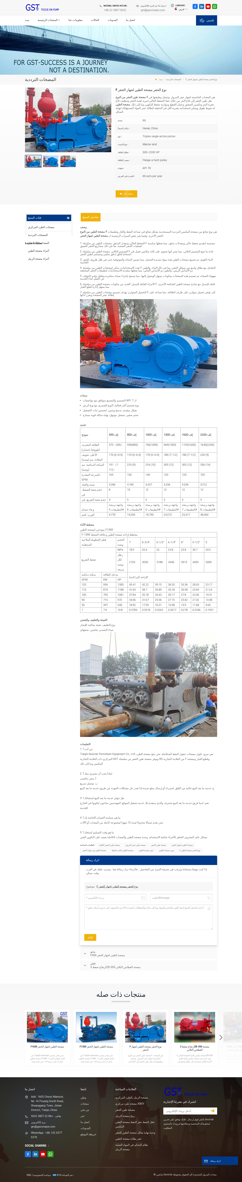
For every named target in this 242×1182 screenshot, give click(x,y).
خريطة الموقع (88, 1134)
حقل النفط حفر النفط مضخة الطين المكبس (135, 1124)
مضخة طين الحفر (158, 845)
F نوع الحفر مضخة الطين (189, 850)
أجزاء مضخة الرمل (38, 258)
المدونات (113, 20)
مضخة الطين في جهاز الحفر (94, 850)
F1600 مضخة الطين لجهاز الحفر (47, 1046)
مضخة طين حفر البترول (135, 845)
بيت (27, 20)
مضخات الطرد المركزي (41, 227)
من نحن (85, 1109)
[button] (221, 1038)
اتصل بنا (130, 20)
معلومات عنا (75, 20)
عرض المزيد (51, 289)
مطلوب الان (126, 194)
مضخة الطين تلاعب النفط (122, 850)
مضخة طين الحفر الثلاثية (109, 845)
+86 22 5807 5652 (115, 10)
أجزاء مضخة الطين (38, 250)
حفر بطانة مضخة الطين (128, 1138)
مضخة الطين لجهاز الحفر (182, 845)
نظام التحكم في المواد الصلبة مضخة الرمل (131, 1147)
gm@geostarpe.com (153, 10)
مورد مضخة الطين (166, 850)
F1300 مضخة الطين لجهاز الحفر (96, 1046)
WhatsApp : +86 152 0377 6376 (46, 1135)
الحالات (95, 20)
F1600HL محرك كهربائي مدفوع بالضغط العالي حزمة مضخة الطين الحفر (55, 282)
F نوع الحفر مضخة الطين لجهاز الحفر (117, 886)
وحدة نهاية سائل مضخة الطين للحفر (135, 1132)
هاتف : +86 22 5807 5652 (46, 1116)
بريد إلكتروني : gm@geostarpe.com (43, 1124)
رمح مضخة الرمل (125, 1116)
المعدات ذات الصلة (38, 243)
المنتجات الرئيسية (48, 20)
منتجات (85, 1103)
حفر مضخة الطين (146, 850)
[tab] (91, 217)
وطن (83, 1097)
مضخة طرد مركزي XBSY (129, 1103)
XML (29, 1175)
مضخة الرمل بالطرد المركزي (131, 1097)
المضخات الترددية (173, 79)
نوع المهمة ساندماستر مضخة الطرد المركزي (55, 303)
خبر (83, 1116)
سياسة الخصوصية (42, 1175)
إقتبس (206, 20)
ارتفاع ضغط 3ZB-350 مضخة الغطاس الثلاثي (194, 1048)
